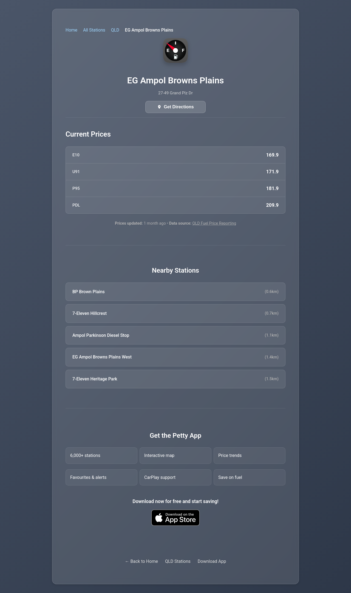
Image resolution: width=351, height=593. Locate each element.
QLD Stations (178, 561)
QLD (115, 30)
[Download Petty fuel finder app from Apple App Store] (175, 518)
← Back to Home (141, 561)
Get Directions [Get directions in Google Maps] (179, 107)
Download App (212, 561)
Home (71, 30)
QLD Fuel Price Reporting (214, 223)
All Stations (94, 30)
